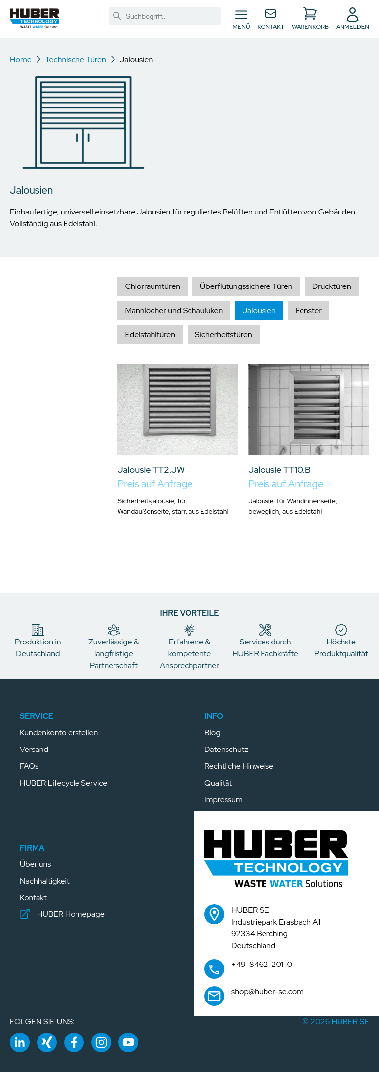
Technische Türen (75, 59)
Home (21, 59)
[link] (117, 16)
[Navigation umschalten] (241, 19)
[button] (34, 18)
